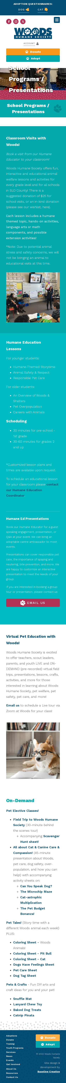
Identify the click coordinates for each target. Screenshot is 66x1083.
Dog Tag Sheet (24, 975)
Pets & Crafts (17, 984)
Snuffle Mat (22, 999)
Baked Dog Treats (27, 1010)
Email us (12, 705)
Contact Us (12, 1077)
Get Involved (13, 1064)
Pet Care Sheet (25, 970)
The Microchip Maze (36, 891)
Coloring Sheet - (26, 942)
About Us (11, 1069)
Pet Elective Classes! (22, 811)
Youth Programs (14, 1048)
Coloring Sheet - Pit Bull (32, 953)
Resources (12, 1073)
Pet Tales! (14, 922)
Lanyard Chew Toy (27, 1004)
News (9, 1056)
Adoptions (11, 1036)
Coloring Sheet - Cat (29, 959)
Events (10, 1060)
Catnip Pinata (23, 1015)
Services (10, 1052)
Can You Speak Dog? (36, 886)
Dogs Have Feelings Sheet (33, 964)
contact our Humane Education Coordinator (32, 489)
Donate (10, 1040)
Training (10, 1044)
